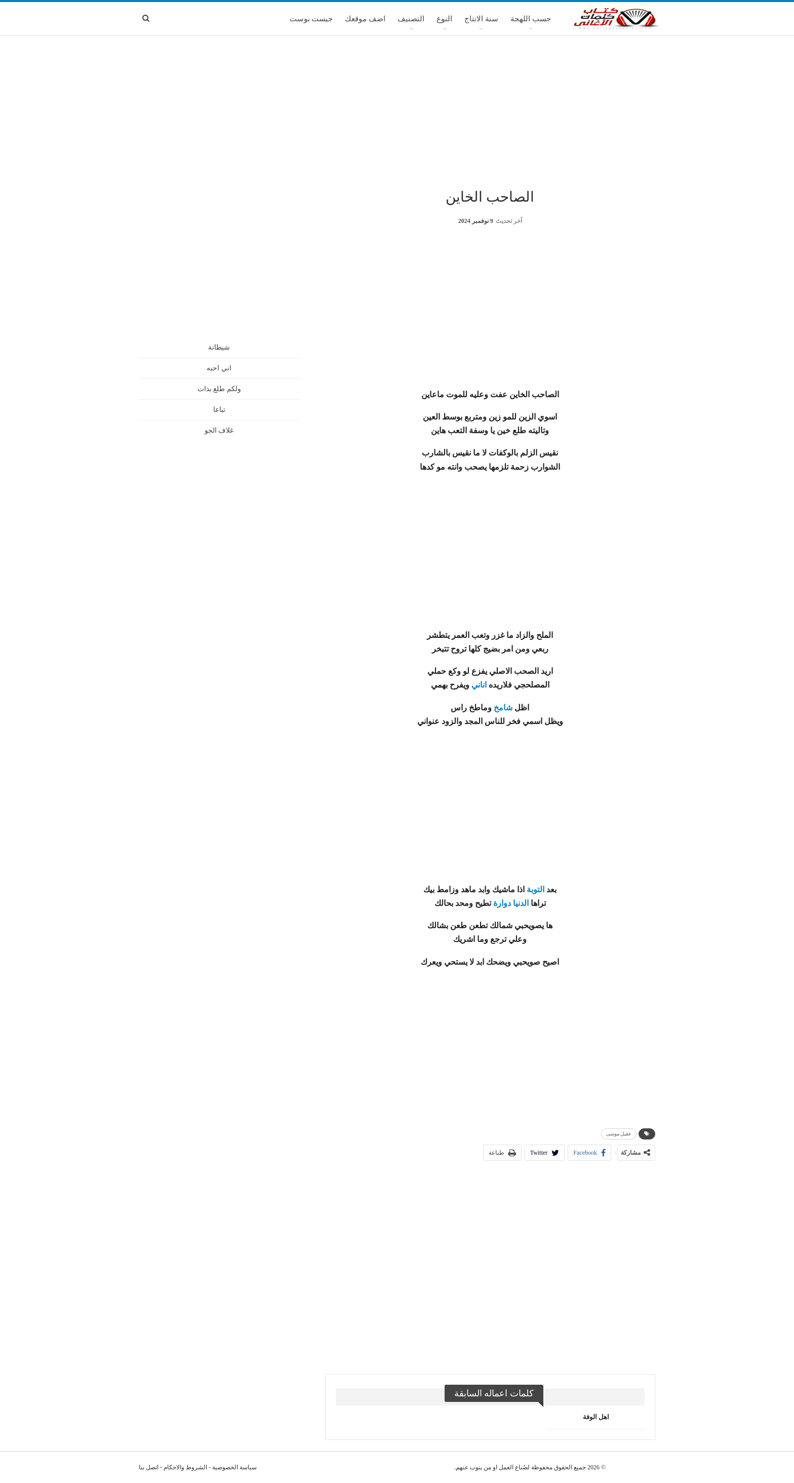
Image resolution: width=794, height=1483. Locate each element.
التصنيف (411, 19)
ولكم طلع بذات (219, 389)
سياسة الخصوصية (234, 1467)
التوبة (535, 889)
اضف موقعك (365, 19)
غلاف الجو (219, 430)
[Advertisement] (397, 111)
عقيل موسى (619, 1133)
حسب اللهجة (530, 19)
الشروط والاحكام (185, 1467)
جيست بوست (311, 19)
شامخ (503, 707)
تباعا (219, 409)
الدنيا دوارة (511, 903)
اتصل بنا (148, 1467)
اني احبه (219, 368)
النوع (444, 19)
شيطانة (219, 347)
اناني (479, 684)
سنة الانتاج (481, 19)
